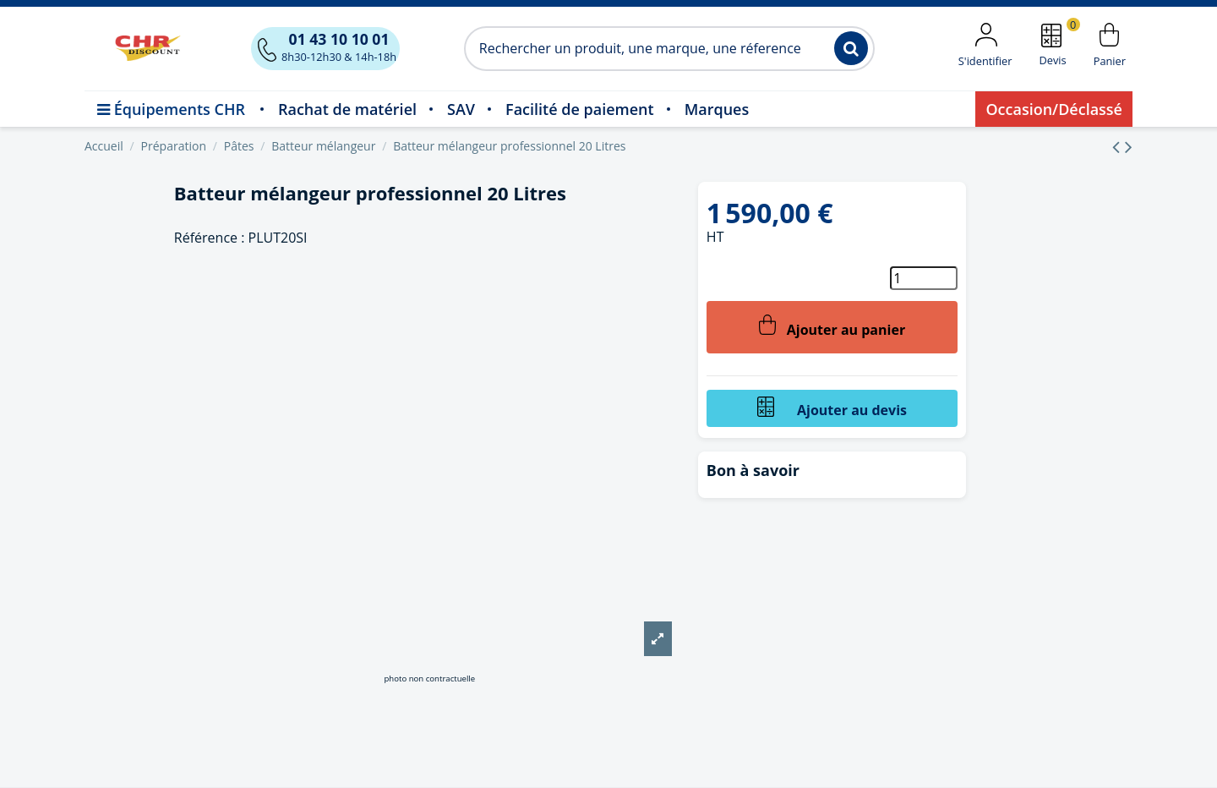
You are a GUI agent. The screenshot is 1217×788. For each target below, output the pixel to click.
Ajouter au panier (832, 327)
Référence (205, 237)
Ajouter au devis (832, 408)
